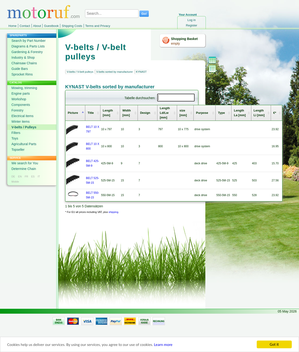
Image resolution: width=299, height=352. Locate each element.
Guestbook (51, 26)
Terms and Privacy (97, 26)
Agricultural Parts (23, 144)
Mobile (15, 181)
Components (20, 105)
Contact (25, 26)
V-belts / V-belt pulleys (80, 71)
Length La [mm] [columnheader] (240, 113)
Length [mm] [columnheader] (108, 113)
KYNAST (141, 71)
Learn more (163, 346)
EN (19, 176)
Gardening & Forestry (27, 52)
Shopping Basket (184, 39)
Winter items (20, 121)
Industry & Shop (23, 57)
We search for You (24, 163)
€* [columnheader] (274, 113)
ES (33, 176)
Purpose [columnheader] (202, 113)
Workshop (18, 99)
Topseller (18, 149)
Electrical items (22, 116)
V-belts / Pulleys (23, 127)
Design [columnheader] (145, 113)
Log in (191, 20)
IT (39, 176)
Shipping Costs (72, 26)
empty (175, 43)
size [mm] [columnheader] (183, 113)
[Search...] (112, 13)
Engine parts (20, 93)
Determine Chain (23, 169)
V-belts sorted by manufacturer (114, 71)
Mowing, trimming (24, 88)
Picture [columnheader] (73, 113)
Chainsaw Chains (24, 63)
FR (26, 176)
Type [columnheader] (221, 113)
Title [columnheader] (91, 113)
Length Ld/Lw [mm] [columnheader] (165, 112)
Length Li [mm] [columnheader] (259, 113)
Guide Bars (19, 69)
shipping (113, 212)
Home (12, 26)
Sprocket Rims (22, 74)
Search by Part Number (28, 41)
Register (191, 25)
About (37, 26)
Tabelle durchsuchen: (160, 98)
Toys (14, 138)
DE (13, 176)
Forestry (17, 110)
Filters (15, 133)
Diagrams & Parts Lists (28, 46)
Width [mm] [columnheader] (126, 113)
